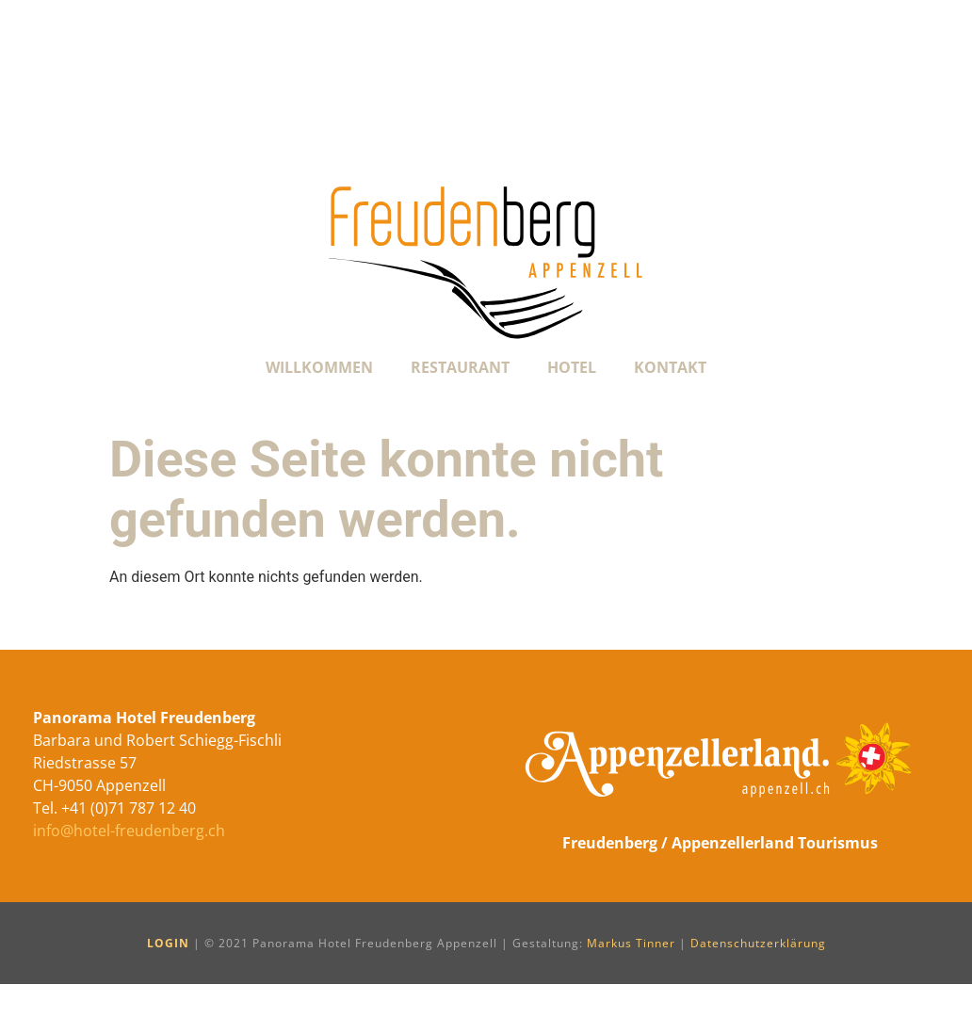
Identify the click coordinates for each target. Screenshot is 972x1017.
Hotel (571, 367)
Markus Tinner (631, 943)
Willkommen (319, 367)
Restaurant (460, 367)
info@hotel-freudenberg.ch (129, 830)
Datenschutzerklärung (758, 943)
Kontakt (670, 367)
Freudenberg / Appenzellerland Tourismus (720, 842)
